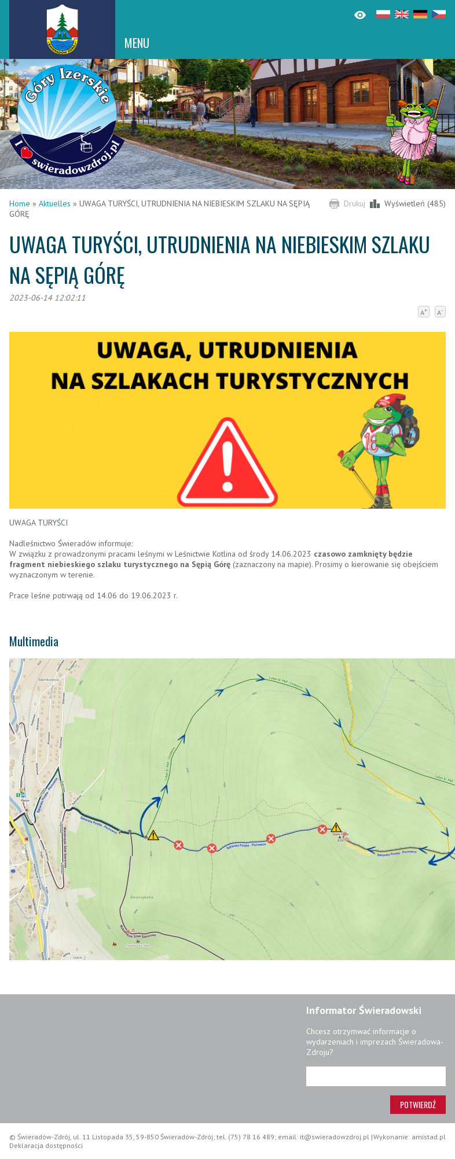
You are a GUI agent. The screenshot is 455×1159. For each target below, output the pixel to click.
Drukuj (354, 203)
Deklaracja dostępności (46, 1145)
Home (19, 203)
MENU (136, 42)
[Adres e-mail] (376, 1076)
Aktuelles (55, 203)
